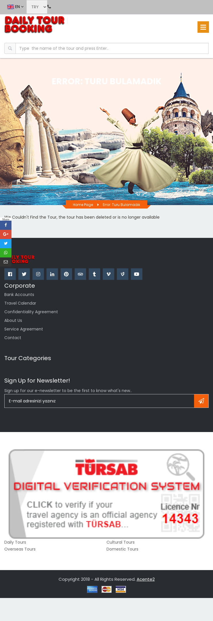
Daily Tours (15, 542)
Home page (83, 204)
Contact (12, 338)
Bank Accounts (19, 294)
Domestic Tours (122, 549)
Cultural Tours (120, 542)
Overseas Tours (20, 549)
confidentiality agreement (31, 312)
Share (5, 219)
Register (201, 401)
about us (13, 320)
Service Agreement (23, 329)
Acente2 (146, 579)
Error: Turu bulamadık (121, 204)
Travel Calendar (20, 303)
